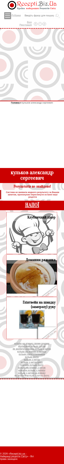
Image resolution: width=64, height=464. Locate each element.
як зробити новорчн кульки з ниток (32, 349)
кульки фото (32, 357)
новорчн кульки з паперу (31, 370)
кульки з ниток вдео (32, 362)
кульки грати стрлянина (32, 354)
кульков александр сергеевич (37, 103)
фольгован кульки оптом (31, 346)
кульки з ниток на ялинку (31, 373)
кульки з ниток (32, 359)
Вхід (29, 22)
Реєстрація (25, 25)
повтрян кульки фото (31, 365)
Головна (15, 103)
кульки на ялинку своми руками (31, 343)
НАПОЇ (32, 205)
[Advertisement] (32, 64)
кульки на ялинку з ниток (31, 367)
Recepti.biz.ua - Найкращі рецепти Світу (13, 455)
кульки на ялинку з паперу (31, 351)
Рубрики (12, 15)
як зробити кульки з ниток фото (31, 375)
